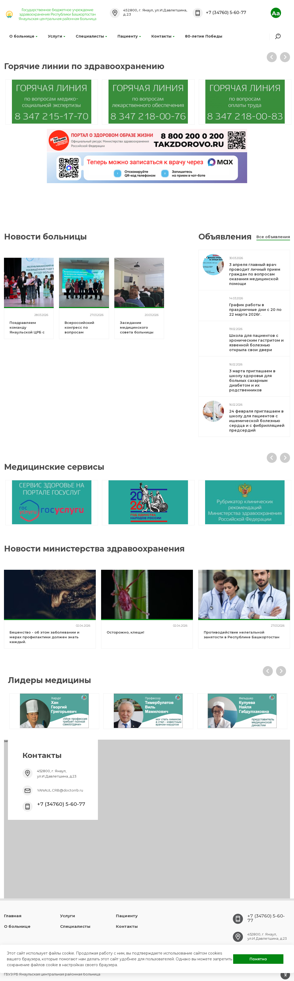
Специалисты (91, 36)
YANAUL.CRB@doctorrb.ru (60, 790)
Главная (12, 915)
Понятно (258, 959)
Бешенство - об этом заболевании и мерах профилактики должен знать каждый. (44, 637)
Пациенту (129, 36)
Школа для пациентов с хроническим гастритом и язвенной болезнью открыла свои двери (256, 342)
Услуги (56, 36)
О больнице (23, 36)
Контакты (162, 36)
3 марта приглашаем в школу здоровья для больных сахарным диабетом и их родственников (252, 380)
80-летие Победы (203, 36)
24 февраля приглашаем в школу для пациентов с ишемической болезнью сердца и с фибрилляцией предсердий (256, 421)
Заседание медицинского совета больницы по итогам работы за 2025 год (137, 332)
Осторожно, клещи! (125, 632)
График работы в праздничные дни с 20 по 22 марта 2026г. (255, 309)
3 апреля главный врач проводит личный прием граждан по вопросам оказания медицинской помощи (254, 274)
